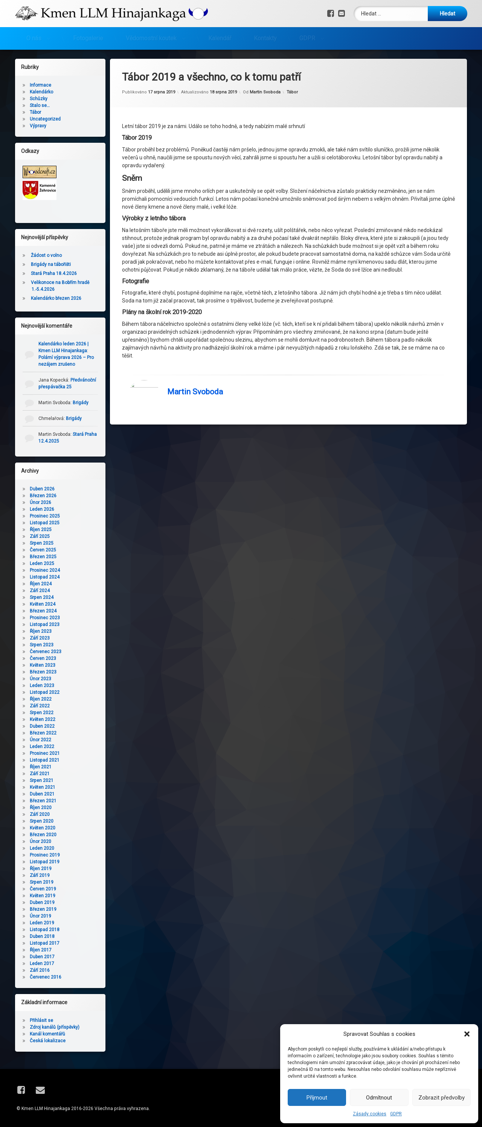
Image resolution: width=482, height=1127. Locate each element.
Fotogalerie (88, 38)
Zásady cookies (369, 1113)
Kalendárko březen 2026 (56, 298)
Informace (40, 85)
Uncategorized (45, 119)
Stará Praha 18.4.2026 (54, 273)
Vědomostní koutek (151, 38)
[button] (467, 1034)
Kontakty (265, 38)
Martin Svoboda (265, 92)
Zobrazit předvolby (441, 1097)
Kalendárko (41, 92)
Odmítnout (379, 1097)
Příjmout (317, 1097)
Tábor (292, 92)
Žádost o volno (46, 255)
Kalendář (219, 38)
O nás (33, 38)
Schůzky (38, 98)
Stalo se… (40, 105)
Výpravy (38, 125)
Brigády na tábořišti (51, 264)
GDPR (396, 1113)
